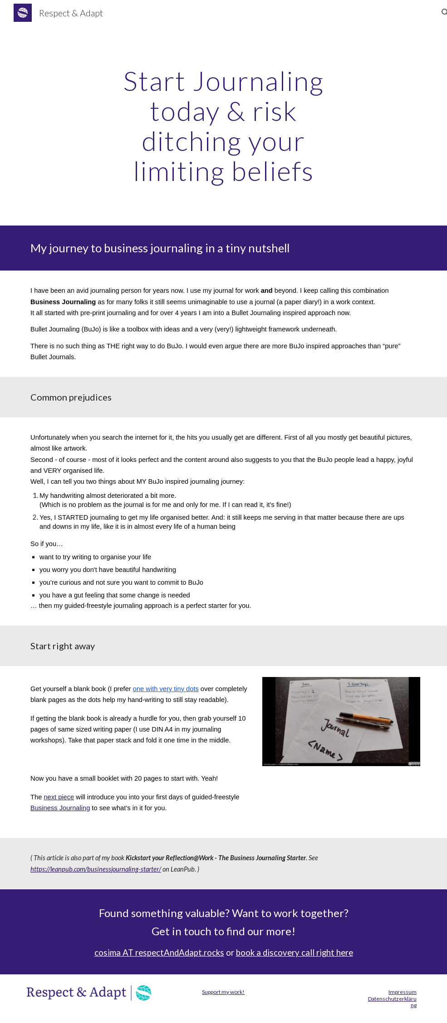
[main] (223, 125)
